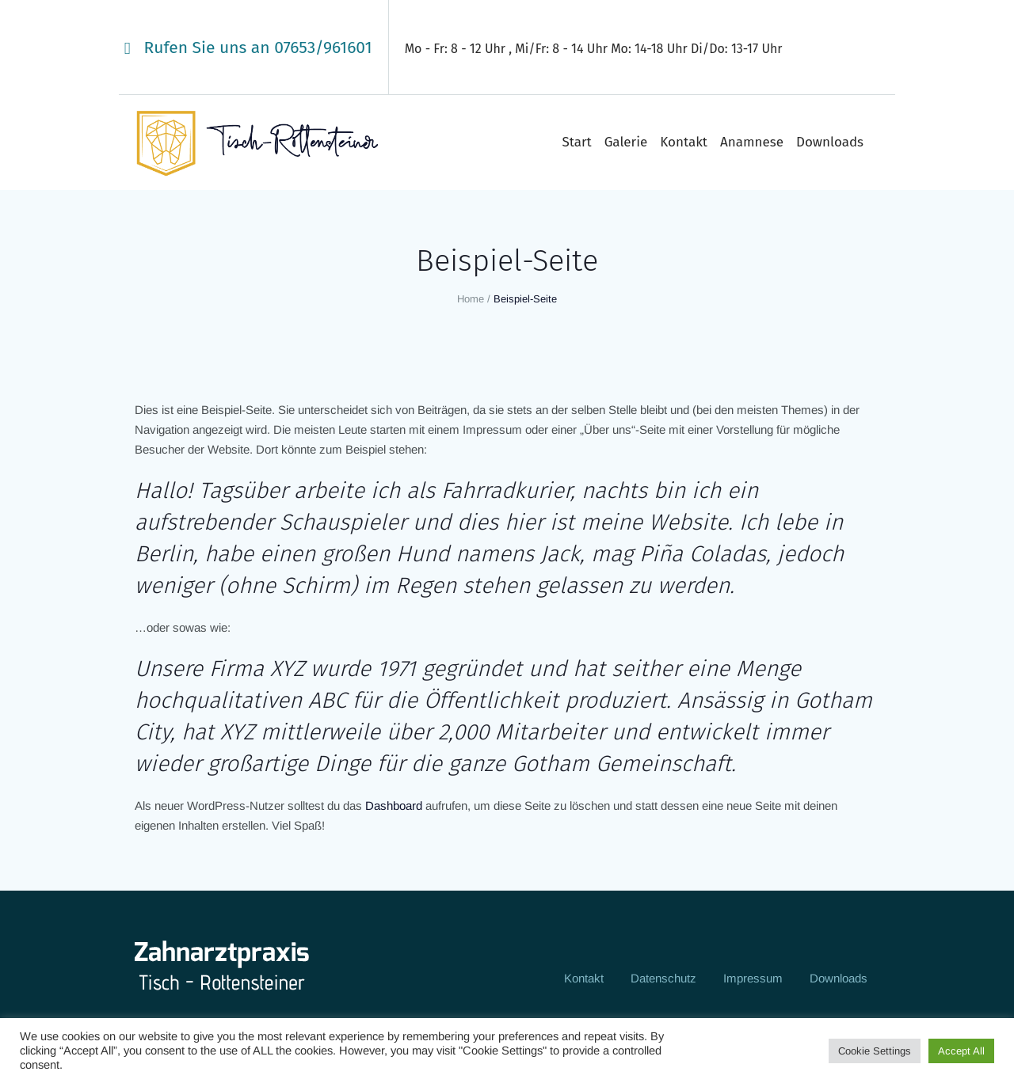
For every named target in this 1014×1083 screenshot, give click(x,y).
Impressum (753, 978)
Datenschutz (663, 978)
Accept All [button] (961, 1051)
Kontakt (584, 978)
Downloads (838, 978)
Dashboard (393, 805)
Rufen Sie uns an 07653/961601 (258, 47)
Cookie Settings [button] (874, 1051)
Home (470, 299)
